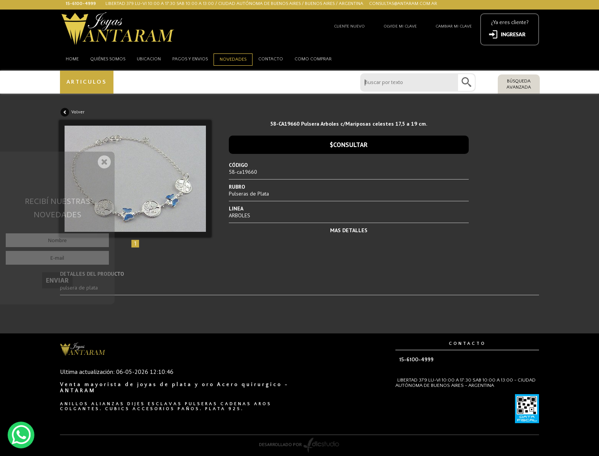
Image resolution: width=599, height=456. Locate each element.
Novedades (233, 59)
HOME (72, 59)
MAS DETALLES (348, 230)
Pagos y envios (190, 59)
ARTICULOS (86, 82)
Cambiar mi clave (453, 26)
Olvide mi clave (400, 26)
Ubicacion (149, 59)
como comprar (313, 59)
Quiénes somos (107, 59)
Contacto (270, 59)
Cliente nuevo (349, 26)
